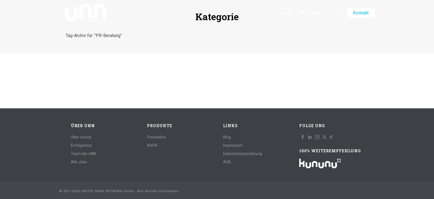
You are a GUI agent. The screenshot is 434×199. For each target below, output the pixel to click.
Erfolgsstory (81, 145)
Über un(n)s (81, 137)
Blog (227, 137)
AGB (227, 162)
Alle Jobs (79, 162)
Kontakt (361, 12)
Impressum (233, 145)
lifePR (152, 145)
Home (283, 12)
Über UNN (310, 12)
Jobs (336, 12)
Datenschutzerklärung (242, 153)
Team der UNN (83, 153)
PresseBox (156, 137)
